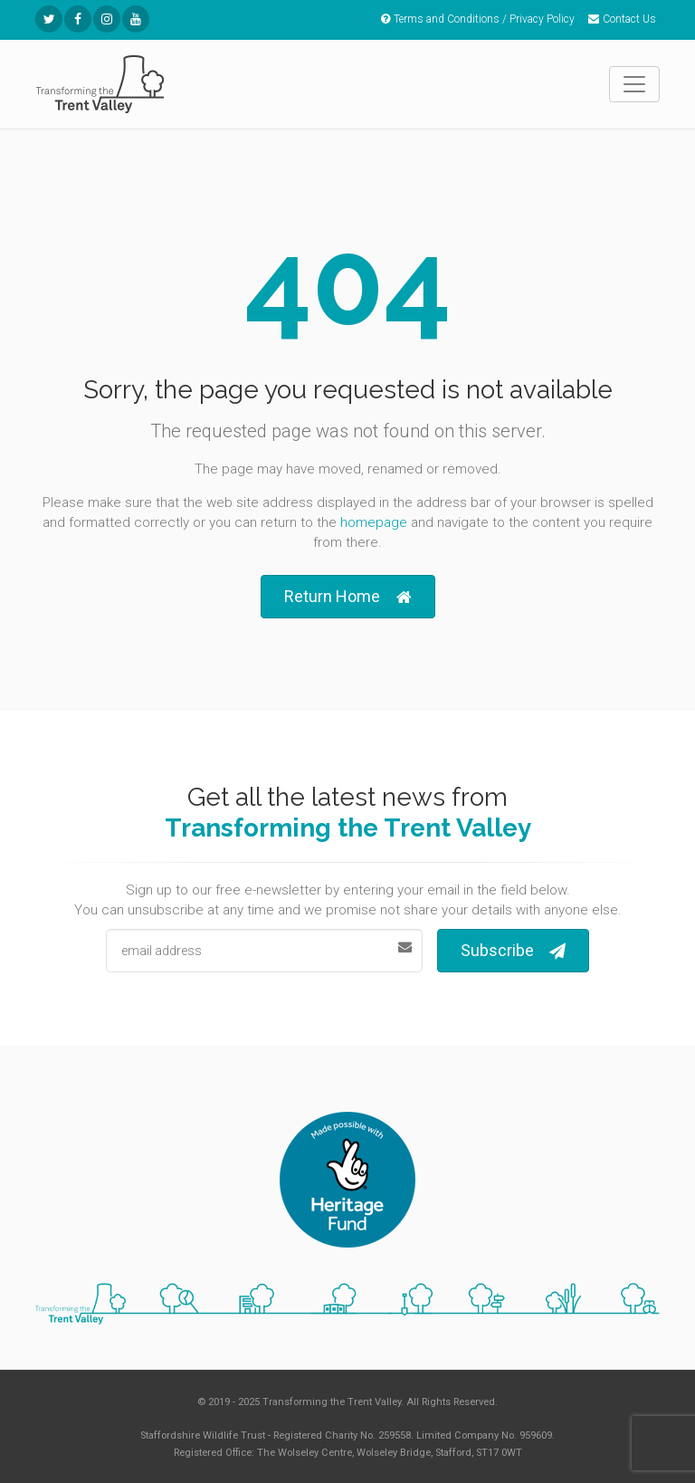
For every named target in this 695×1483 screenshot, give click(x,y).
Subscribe (513, 951)
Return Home (348, 597)
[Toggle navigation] (634, 84)
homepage (373, 522)
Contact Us (622, 19)
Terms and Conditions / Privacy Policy (478, 19)
